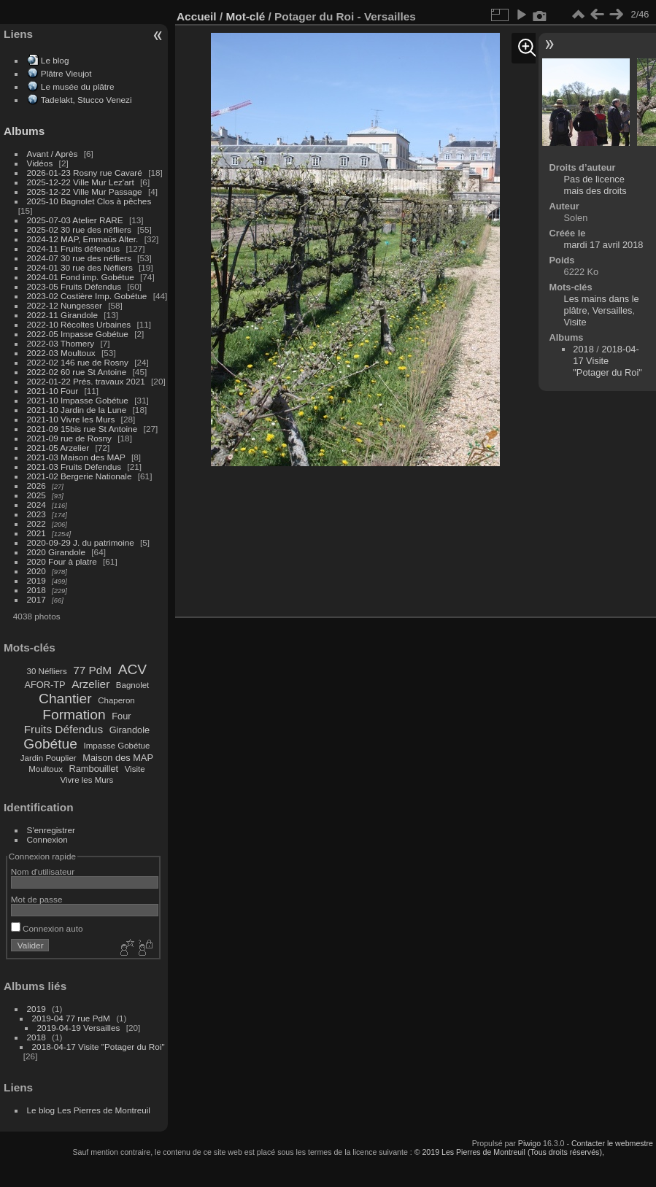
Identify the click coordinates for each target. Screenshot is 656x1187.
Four (121, 716)
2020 (36, 571)
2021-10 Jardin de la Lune (77, 409)
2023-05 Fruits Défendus (74, 286)
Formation (73, 714)
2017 (36, 599)
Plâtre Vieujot (66, 73)
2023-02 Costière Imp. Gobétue (87, 296)
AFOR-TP (44, 684)
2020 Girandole (56, 552)
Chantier (65, 698)
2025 (36, 495)
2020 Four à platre (62, 561)
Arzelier (90, 684)
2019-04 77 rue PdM (71, 1018)
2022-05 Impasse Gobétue (77, 334)
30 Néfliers (47, 671)
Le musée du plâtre (78, 86)
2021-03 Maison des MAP (76, 457)
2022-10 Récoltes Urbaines (79, 324)
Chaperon (116, 700)
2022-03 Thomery (61, 343)
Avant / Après (52, 153)
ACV (132, 669)
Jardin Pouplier (48, 758)
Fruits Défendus (63, 729)
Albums (24, 131)
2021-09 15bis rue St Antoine (82, 428)
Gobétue (50, 743)
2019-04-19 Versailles (78, 1027)
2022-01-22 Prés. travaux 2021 (86, 381)
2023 (36, 514)
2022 (36, 523)
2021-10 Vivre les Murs (71, 419)
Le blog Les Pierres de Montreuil (88, 1110)
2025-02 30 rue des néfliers (79, 229)
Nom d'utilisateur (42, 871)
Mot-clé (245, 16)
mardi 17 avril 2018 (604, 244)
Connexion (47, 839)
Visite (135, 769)
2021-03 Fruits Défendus (74, 466)
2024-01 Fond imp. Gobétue (80, 277)
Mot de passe (37, 899)
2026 (36, 485)
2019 (36, 580)
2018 (36, 590)
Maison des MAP (117, 757)
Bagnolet (132, 685)
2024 (36, 504)
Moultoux (45, 769)
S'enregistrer (51, 830)
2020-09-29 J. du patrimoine (80, 542)
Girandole (129, 729)
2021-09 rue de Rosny (69, 438)
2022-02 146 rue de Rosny (77, 362)
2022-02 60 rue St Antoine (77, 371)
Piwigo (529, 1143)
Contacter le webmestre (612, 1143)
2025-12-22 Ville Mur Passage (84, 191)
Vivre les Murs (87, 780)
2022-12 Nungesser (64, 305)
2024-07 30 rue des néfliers (79, 258)
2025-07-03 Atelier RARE (75, 220)
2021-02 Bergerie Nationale (79, 476)
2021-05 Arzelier (58, 447)
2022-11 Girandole (62, 315)
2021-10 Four (53, 390)
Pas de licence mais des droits (595, 185)
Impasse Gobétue (117, 745)
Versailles (613, 310)
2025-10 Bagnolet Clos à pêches (89, 201)
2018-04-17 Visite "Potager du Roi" (98, 1046)
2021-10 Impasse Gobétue (77, 400)
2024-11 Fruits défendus (73, 248)
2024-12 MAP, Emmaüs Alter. (83, 239)
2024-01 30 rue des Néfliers (81, 267)
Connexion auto (47, 928)
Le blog (55, 60)
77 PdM (92, 670)
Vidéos (40, 163)
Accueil (197, 16)
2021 (36, 533)
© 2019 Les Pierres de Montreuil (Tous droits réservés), (509, 1152)
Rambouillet (94, 768)
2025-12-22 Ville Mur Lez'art (80, 182)
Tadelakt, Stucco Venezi (86, 99)
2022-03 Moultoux (61, 352)
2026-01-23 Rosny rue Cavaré (84, 172)
